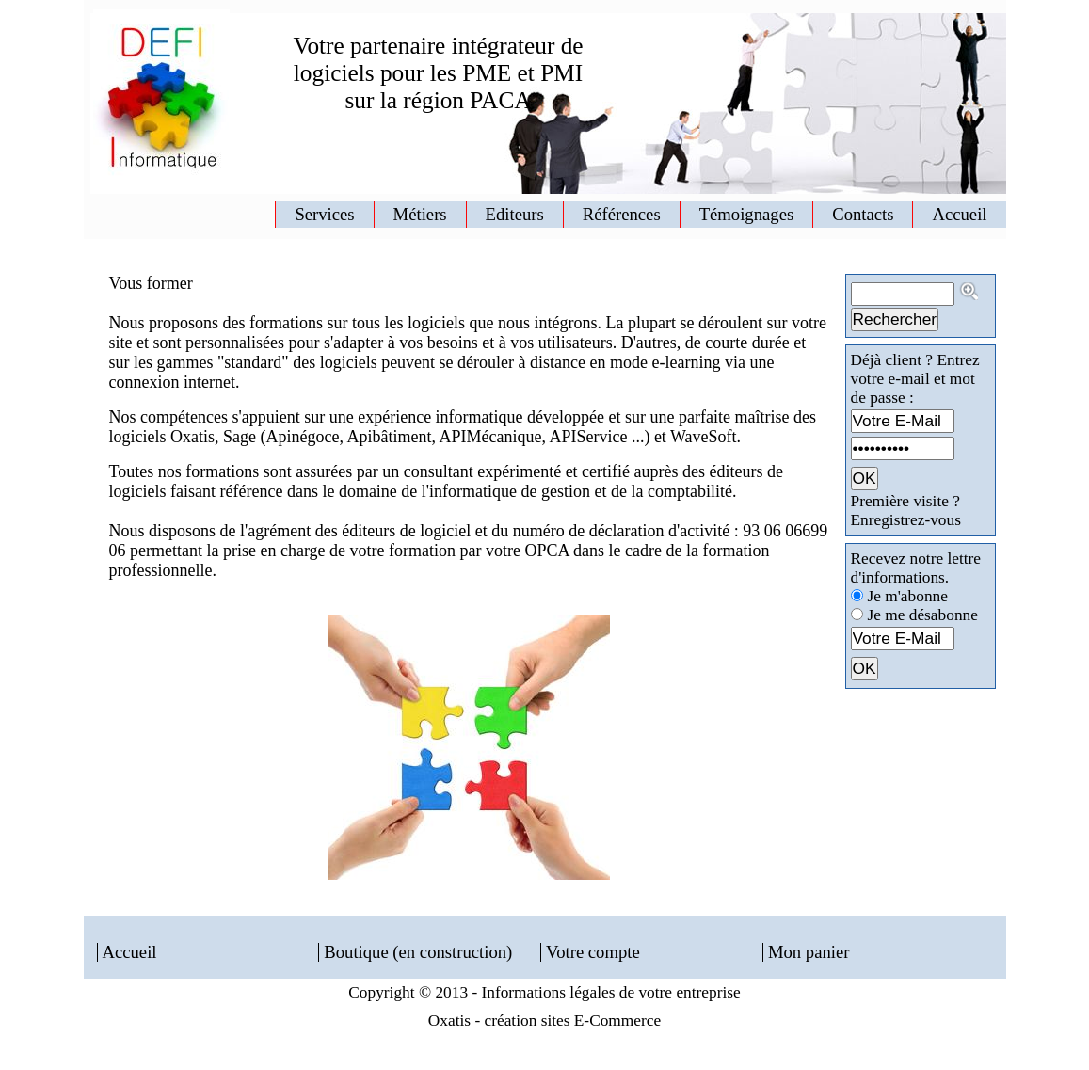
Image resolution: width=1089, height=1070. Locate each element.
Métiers (420, 214)
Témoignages (746, 214)
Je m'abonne (908, 596)
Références (622, 214)
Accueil (959, 214)
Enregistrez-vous (906, 520)
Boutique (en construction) (418, 952)
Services (324, 214)
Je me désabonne (923, 615)
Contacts (862, 214)
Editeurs (515, 214)
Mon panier (809, 952)
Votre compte (593, 952)
